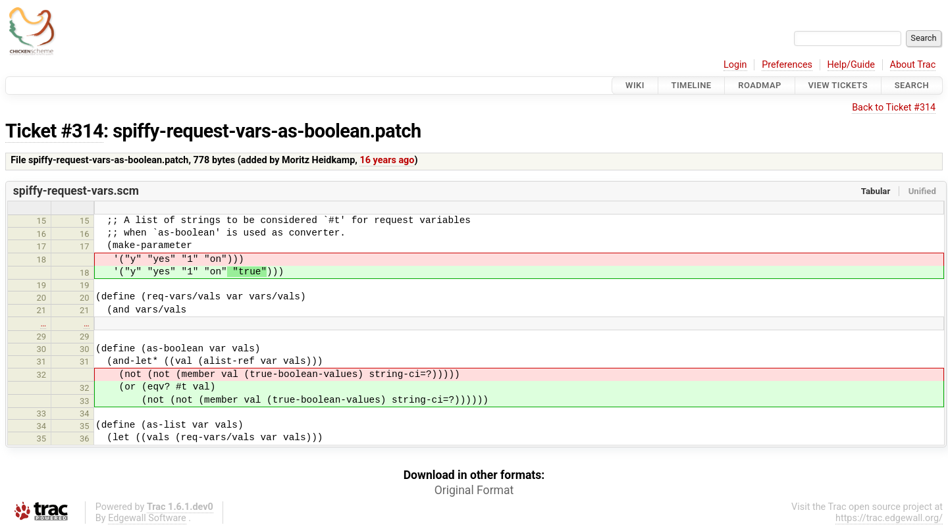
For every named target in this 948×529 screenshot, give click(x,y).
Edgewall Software (147, 518)
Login (735, 64)
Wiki (635, 85)
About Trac (913, 64)
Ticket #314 (54, 131)
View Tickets (838, 85)
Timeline (692, 85)
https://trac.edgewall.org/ (889, 518)
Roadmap (759, 85)
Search (912, 85)
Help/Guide (851, 64)
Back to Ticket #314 (893, 107)
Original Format (474, 490)
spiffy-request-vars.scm (76, 190)
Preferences (787, 64)
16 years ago (386, 160)
